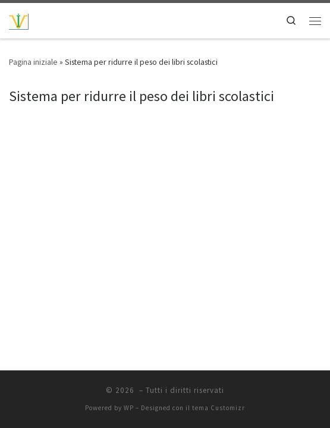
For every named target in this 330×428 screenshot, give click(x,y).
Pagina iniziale (33, 61)
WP (129, 408)
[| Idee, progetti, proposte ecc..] (19, 20)
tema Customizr (218, 408)
